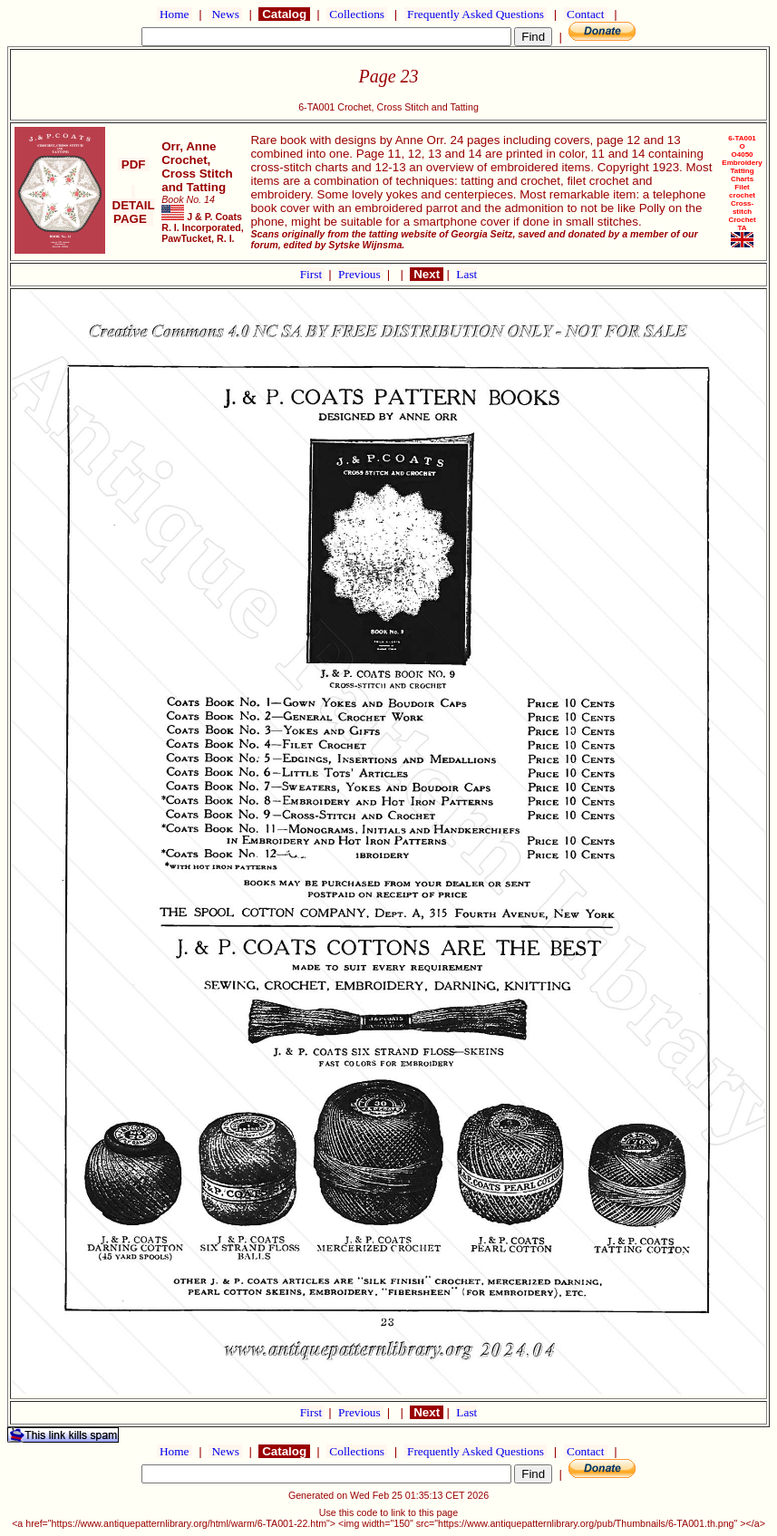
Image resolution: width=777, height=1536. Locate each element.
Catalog (283, 14)
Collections (356, 14)
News (225, 14)
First (312, 274)
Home (174, 14)
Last (466, 274)
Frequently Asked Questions (476, 14)
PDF (133, 164)
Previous (361, 274)
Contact (585, 14)
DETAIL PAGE (133, 205)
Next (426, 274)
